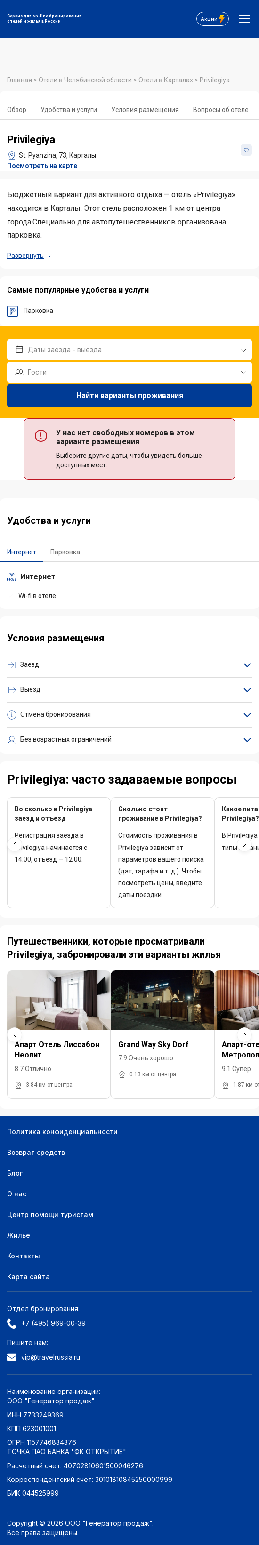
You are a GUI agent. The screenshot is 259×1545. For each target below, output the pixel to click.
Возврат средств (36, 1152)
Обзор (16, 109)
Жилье (18, 1235)
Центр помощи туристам (50, 1214)
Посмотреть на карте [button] (42, 165)
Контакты (23, 1256)
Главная (20, 80)
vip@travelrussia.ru (43, 1357)
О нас (16, 1194)
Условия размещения (145, 109)
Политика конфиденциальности (62, 1132)
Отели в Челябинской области (86, 80)
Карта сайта (28, 1277)
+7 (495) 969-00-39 (46, 1323)
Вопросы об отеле (221, 109)
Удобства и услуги (68, 109)
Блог (15, 1173)
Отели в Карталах (166, 80)
